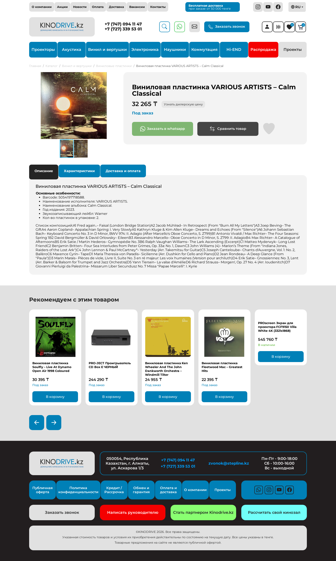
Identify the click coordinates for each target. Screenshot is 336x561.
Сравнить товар (228, 129)
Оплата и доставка (168, 490)
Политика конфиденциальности (78, 490)
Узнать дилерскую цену (183, 104)
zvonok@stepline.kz (228, 463)
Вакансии (137, 7)
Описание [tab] (43, 171)
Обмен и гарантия (141, 490)
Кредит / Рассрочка (114, 490)
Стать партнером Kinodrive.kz (203, 512)
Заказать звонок (226, 26)
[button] (114, 76)
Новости (80, 7)
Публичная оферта (42, 490)
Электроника (145, 49)
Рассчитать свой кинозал (274, 512)
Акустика (71, 49)
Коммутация (204, 49)
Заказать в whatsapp (162, 129)
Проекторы (43, 49)
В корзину (55, 397)
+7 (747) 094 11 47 (123, 24)
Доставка (116, 7)
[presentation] (36, 422)
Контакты (158, 7)
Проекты (293, 49)
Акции (62, 7)
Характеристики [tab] (79, 171)
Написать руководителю (132, 512)
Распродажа (263, 49)
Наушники (175, 49)
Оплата (98, 7)
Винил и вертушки (107, 49)
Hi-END (233, 49)
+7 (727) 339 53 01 (123, 29)
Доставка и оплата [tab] (123, 171)
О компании (42, 7)
